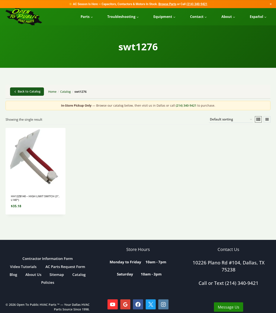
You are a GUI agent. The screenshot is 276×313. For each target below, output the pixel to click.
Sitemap (56, 274)
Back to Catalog (27, 91)
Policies (47, 282)
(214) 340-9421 (196, 4)
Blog (13, 274)
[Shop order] (231, 119)
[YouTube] (112, 304)
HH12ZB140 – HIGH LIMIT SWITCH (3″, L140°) (35, 198)
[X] (151, 304)
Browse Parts (167, 4)
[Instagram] (163, 304)
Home (52, 92)
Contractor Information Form (47, 258)
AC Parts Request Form (65, 266)
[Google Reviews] (125, 304)
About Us (33, 274)
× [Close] (271, 4)
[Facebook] (138, 304)
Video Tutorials (23, 266)
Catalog (65, 92)
